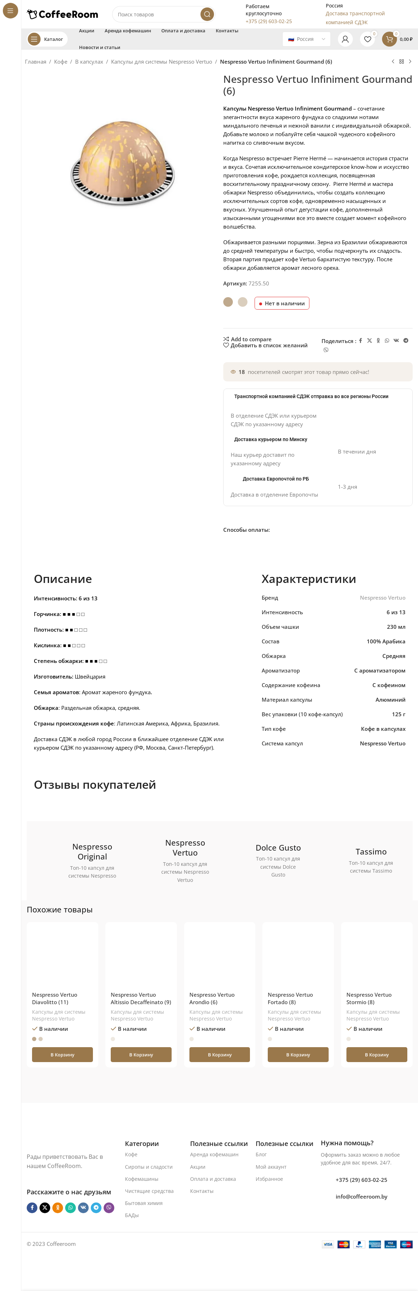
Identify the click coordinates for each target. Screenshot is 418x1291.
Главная (35, 61)
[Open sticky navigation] (47, 39)
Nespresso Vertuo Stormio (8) (369, 998)
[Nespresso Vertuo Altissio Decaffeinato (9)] (141, 957)
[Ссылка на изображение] (63, 1142)
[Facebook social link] (360, 340)
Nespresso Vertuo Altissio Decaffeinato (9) (141, 998)
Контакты (202, 1191)
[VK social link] (396, 340)
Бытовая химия (144, 1203)
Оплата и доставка (213, 1178)
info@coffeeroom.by (361, 1196)
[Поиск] (163, 14)
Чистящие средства (149, 1191)
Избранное (269, 1178)
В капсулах (89, 61)
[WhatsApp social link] (387, 340)
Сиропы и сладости (149, 1166)
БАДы (132, 1215)
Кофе (60, 61)
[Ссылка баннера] (80, 860)
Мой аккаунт (271, 1166)
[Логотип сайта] (62, 13)
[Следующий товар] (410, 62)
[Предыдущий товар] (393, 62)
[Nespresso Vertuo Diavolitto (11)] (62, 957)
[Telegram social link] (406, 340)
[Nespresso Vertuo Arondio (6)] (219, 957)
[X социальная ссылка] (369, 340)
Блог (261, 1154)
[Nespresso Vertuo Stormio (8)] (376, 957)
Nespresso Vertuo (383, 597)
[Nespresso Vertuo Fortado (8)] (298, 957)
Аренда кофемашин (214, 1154)
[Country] (306, 39)
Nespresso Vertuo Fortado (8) (290, 998)
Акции (197, 1166)
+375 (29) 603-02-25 (361, 1179)
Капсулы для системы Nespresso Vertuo (161, 61)
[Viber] (326, 350)
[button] (62, 1054)
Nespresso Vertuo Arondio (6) (212, 998)
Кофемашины (141, 1178)
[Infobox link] (263, 14)
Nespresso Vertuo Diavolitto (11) (54, 998)
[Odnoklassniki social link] (378, 340)
